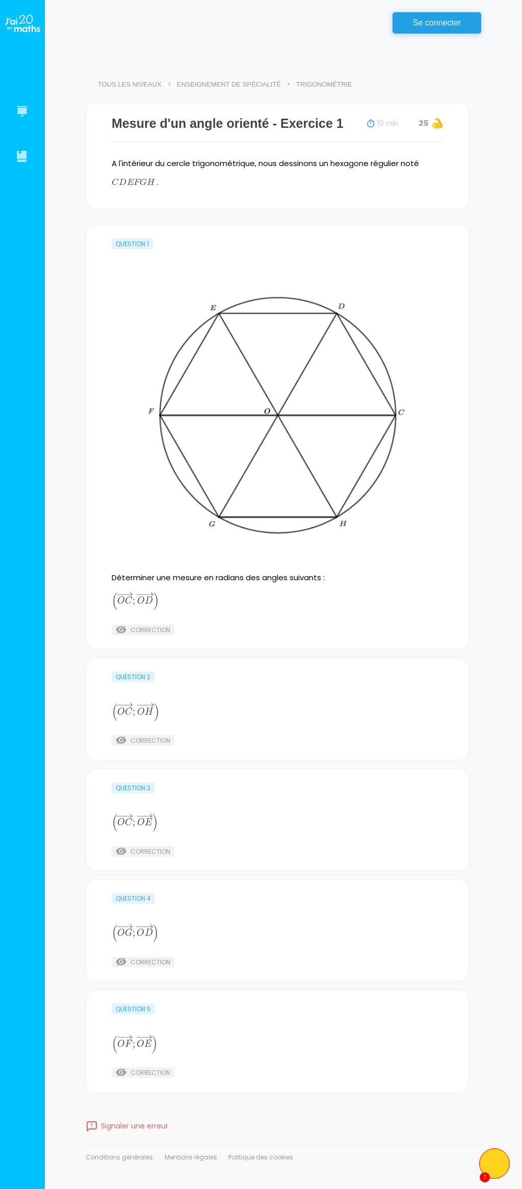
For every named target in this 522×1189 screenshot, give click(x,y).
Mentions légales (191, 1157)
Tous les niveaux (130, 84)
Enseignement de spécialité (229, 84)
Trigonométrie (324, 84)
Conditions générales (119, 1157)
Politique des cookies (260, 1157)
